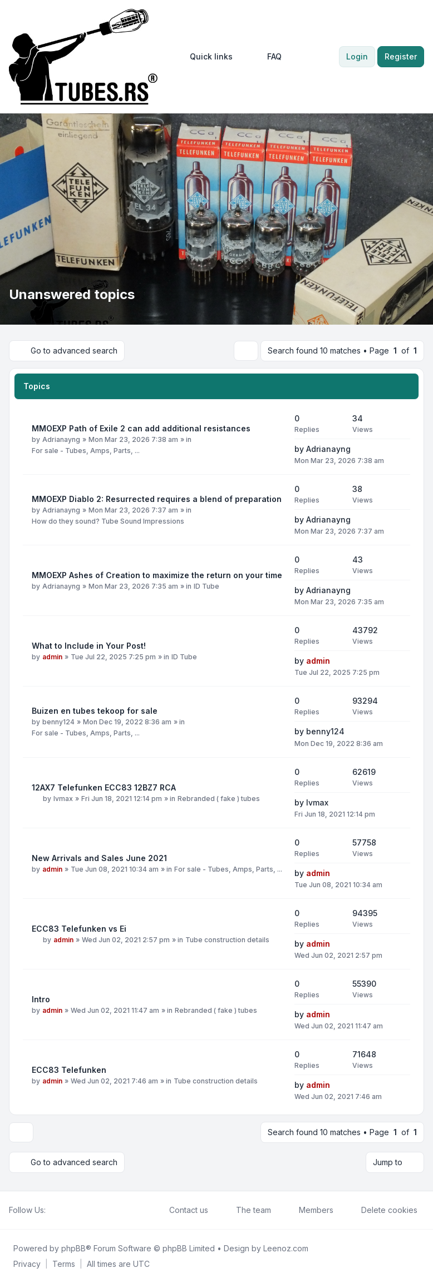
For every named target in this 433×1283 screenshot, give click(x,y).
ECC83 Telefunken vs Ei (79, 928)
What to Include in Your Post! (89, 645)
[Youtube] (70, 1210)
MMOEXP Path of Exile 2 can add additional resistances (141, 428)
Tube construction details (227, 940)
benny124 (58, 722)
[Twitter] (61, 1210)
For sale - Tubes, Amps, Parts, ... (86, 450)
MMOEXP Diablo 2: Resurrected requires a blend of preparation (157, 499)
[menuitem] (206, 57)
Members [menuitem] (308, 1210)
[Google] (79, 1210)
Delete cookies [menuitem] (382, 1210)
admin (52, 657)
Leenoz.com (285, 1248)
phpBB (73, 1248)
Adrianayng (61, 439)
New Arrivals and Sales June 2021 (99, 858)
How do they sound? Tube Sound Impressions (108, 521)
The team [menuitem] (246, 1210)
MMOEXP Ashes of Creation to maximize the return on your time (157, 575)
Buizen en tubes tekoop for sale (95, 710)
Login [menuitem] (357, 56)
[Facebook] (52, 1210)
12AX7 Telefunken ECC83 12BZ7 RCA (104, 787)
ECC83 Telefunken (69, 1070)
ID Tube (206, 586)
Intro (41, 999)
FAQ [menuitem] (267, 57)
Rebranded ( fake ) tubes (219, 798)
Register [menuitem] (401, 56)
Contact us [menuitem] (181, 1210)
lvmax (63, 798)
